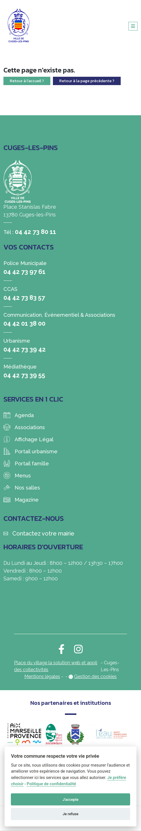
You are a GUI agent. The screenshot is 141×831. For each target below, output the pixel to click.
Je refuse (70, 814)
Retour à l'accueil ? (27, 81)
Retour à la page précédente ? (86, 81)
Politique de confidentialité (51, 784)
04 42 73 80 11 (35, 231)
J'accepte (71, 799)
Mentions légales (42, 676)
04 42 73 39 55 (24, 375)
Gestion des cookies (95, 676)
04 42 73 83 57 (24, 297)
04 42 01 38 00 (24, 323)
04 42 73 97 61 (24, 271)
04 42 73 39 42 (24, 349)
